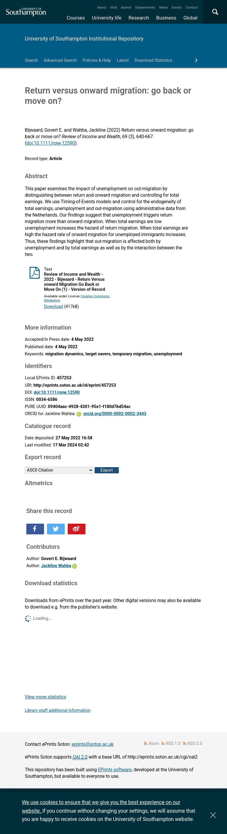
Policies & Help (96, 60)
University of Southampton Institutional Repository (84, 39)
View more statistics (45, 697)
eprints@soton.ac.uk (93, 744)
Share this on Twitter (56, 529)
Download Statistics (153, 60)
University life (106, 18)
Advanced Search (60, 60)
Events (177, 7)
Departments (145, 7)
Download (53, 306)
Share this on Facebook (35, 529)
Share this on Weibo (76, 529)
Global (190, 18)
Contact (192, 7)
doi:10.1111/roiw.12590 (50, 143)
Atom (154, 743)
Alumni (126, 7)
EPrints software (115, 769)
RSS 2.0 (195, 743)
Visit (113, 7)
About (101, 7)
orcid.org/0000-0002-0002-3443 (114, 413)
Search (31, 60)
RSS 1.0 (173, 743)
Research (139, 18)
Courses (76, 18)
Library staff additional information (57, 710)
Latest (123, 60)
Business (166, 18)
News (163, 7)
